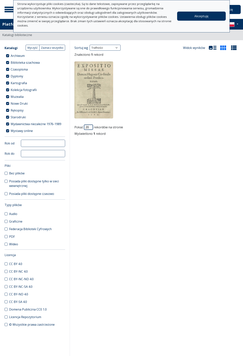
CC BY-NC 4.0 (18, 271)
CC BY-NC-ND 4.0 (21, 279)
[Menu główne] (9, 9)
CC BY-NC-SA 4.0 (20, 287)
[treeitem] (35, 55)
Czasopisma (19, 69)
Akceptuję (201, 16)
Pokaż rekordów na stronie (98, 127)
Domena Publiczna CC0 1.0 (28, 309)
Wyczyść (32, 47)
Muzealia (17, 97)
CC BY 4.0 (15, 264)
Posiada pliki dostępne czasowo (31, 194)
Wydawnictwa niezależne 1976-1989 (36, 124)
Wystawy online (22, 131)
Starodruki (18, 117)
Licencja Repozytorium (25, 317)
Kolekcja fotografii (24, 90)
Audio (13, 214)
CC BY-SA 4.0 (18, 302)
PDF (12, 236)
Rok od (9, 143)
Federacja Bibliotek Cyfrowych (30, 229)
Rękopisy (17, 110)
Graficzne (15, 221)
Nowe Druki (19, 103)
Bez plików (16, 173)
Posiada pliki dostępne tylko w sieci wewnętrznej (34, 183)
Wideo (13, 244)
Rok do (9, 153)
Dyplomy (17, 76)
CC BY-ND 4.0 (18, 294)
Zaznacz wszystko (52, 47)
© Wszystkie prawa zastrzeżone (32, 324)
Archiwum (18, 56)
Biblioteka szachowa (25, 62)
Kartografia (19, 83)
